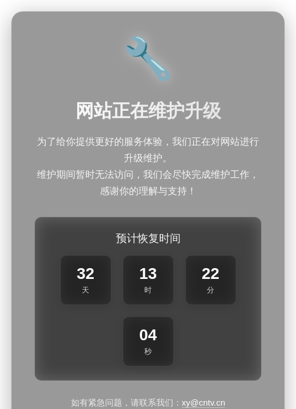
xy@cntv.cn (204, 402)
